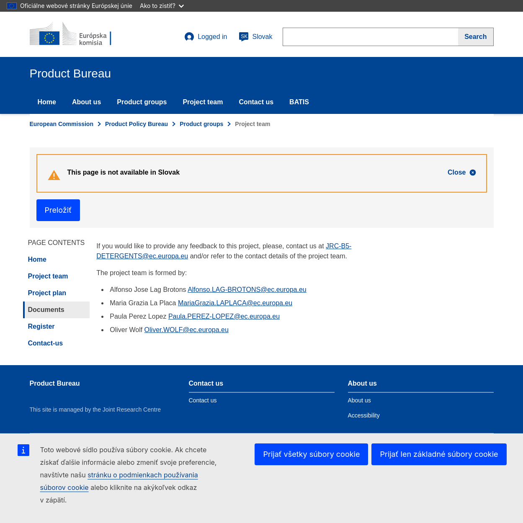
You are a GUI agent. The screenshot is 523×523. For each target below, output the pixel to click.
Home (47, 102)
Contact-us (45, 343)
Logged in (205, 37)
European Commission (61, 124)
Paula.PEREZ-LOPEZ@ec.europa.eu (224, 316)
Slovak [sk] (255, 37)
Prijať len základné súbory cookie (439, 454)
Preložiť (58, 210)
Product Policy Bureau (136, 124)
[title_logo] (80, 34)
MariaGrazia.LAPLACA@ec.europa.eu (235, 303)
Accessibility (364, 415)
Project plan (47, 292)
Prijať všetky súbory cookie (311, 454)
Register (41, 326)
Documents (46, 309)
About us (86, 102)
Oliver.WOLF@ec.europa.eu (186, 329)
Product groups (142, 102)
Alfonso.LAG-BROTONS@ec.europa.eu (247, 289)
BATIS (299, 102)
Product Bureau (55, 383)
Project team (203, 102)
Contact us (256, 102)
